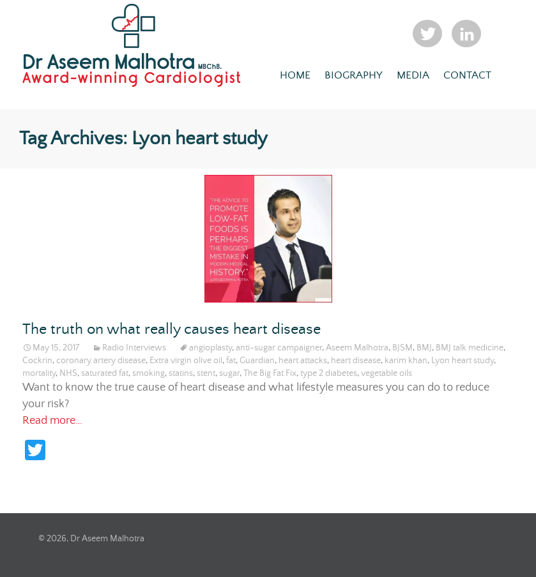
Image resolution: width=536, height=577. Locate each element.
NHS (68, 373)
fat (231, 361)
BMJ (424, 348)
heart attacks (303, 361)
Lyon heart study (462, 361)
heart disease (356, 361)
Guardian (257, 361)
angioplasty (210, 348)
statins (181, 373)
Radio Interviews (134, 348)
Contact (467, 76)
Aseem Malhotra (357, 348)
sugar (229, 373)
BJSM (402, 348)
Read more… (52, 420)
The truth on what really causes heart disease (171, 329)
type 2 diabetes (328, 373)
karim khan (406, 361)
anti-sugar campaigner (279, 348)
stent (206, 373)
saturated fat (104, 373)
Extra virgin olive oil (185, 361)
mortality (39, 373)
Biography (354, 76)
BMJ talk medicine (469, 348)
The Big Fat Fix (269, 373)
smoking (148, 373)
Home (295, 76)
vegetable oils (386, 373)
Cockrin (37, 361)
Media (413, 76)
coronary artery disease (101, 361)
